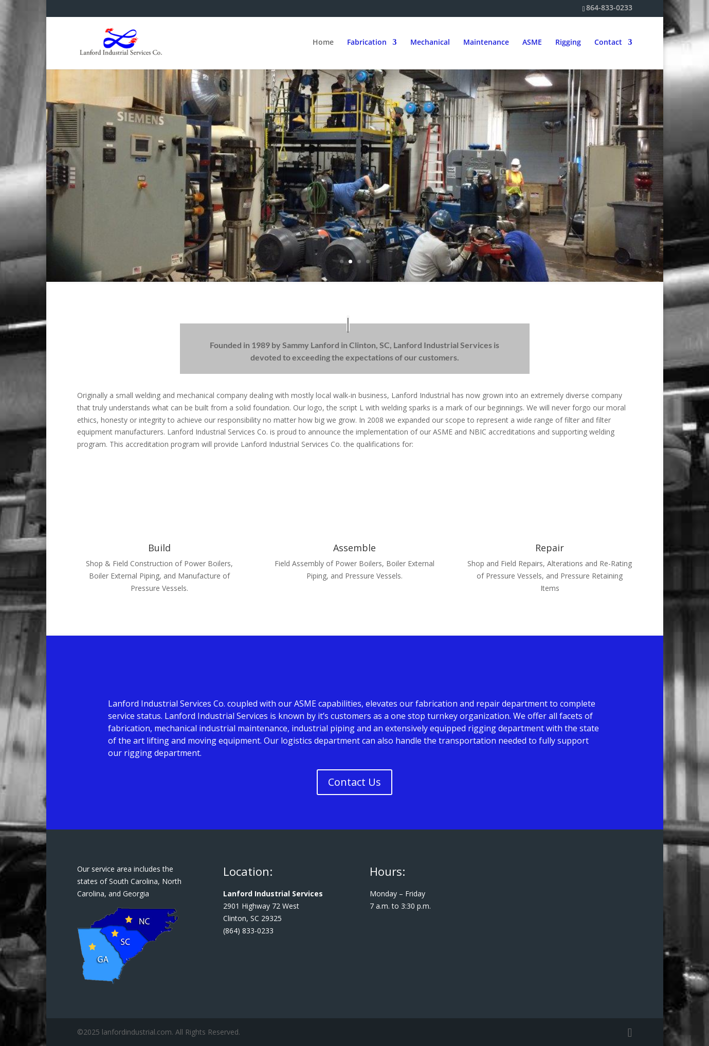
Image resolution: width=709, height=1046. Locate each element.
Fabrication (367, 43)
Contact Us (354, 782)
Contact (608, 43)
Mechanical (430, 43)
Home (323, 43)
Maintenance (486, 43)
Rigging (568, 43)
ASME (532, 43)
